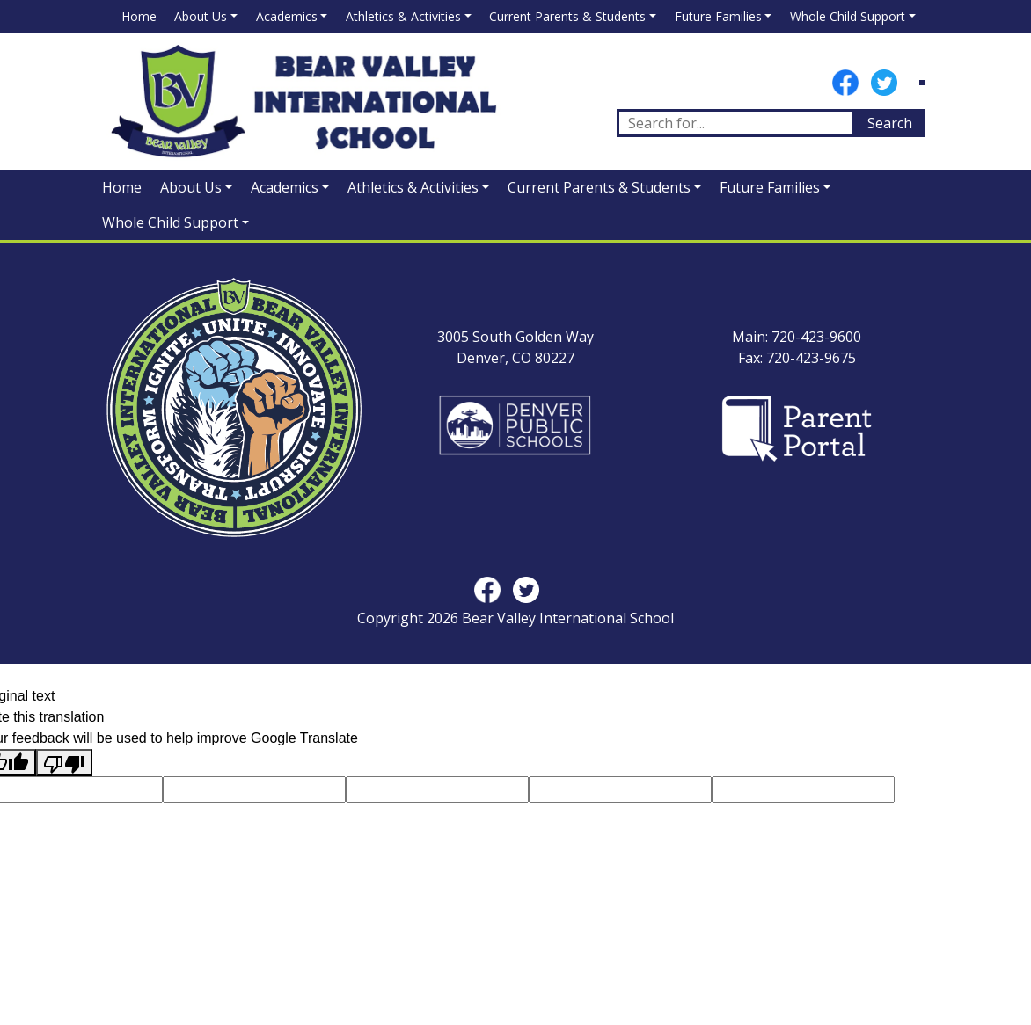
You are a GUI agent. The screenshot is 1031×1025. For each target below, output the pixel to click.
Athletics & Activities (403, 16)
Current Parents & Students (567, 16)
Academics (287, 16)
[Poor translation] (64, 762)
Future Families (718, 16)
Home (139, 16)
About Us (200, 16)
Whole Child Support (847, 16)
